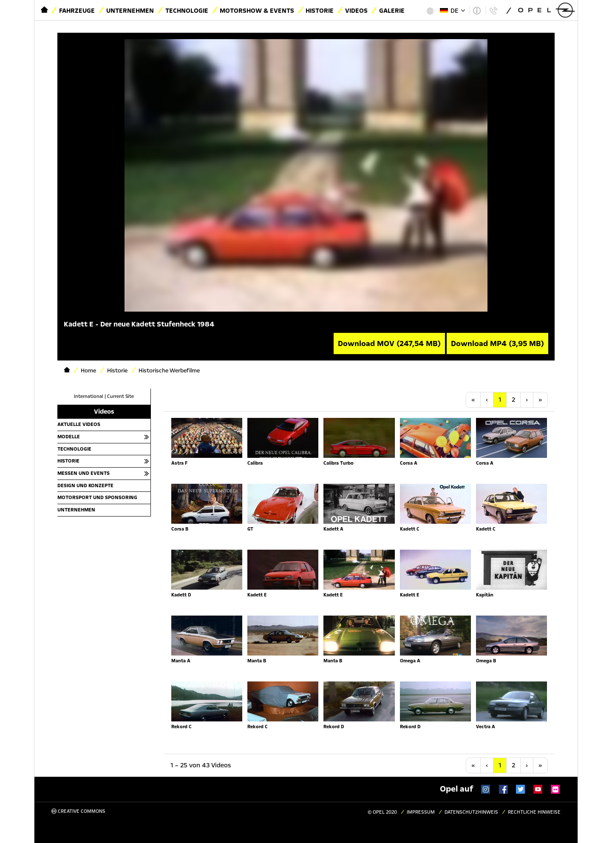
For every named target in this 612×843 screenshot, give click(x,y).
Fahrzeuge (77, 10)
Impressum (421, 812)
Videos (356, 10)
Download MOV (389, 343)
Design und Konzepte (85, 485)
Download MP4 (497, 343)
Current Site (120, 396)
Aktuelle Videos (78, 424)
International (88, 396)
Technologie (186, 10)
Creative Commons (78, 811)
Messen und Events (83, 473)
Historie (320, 10)
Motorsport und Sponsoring (97, 497)
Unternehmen (130, 10)
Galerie (392, 10)
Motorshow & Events (257, 10)
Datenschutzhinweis (471, 812)
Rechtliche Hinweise (534, 812)
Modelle (68, 436)
